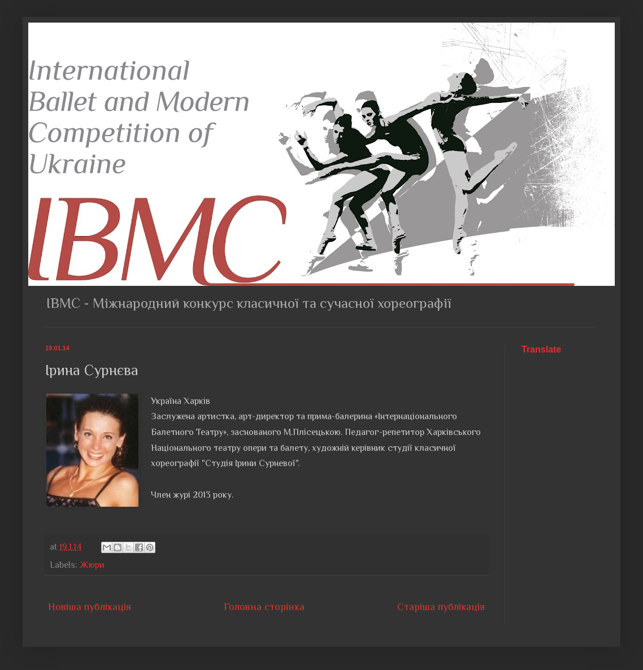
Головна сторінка (264, 606)
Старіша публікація (441, 606)
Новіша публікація (89, 606)
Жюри (92, 564)
